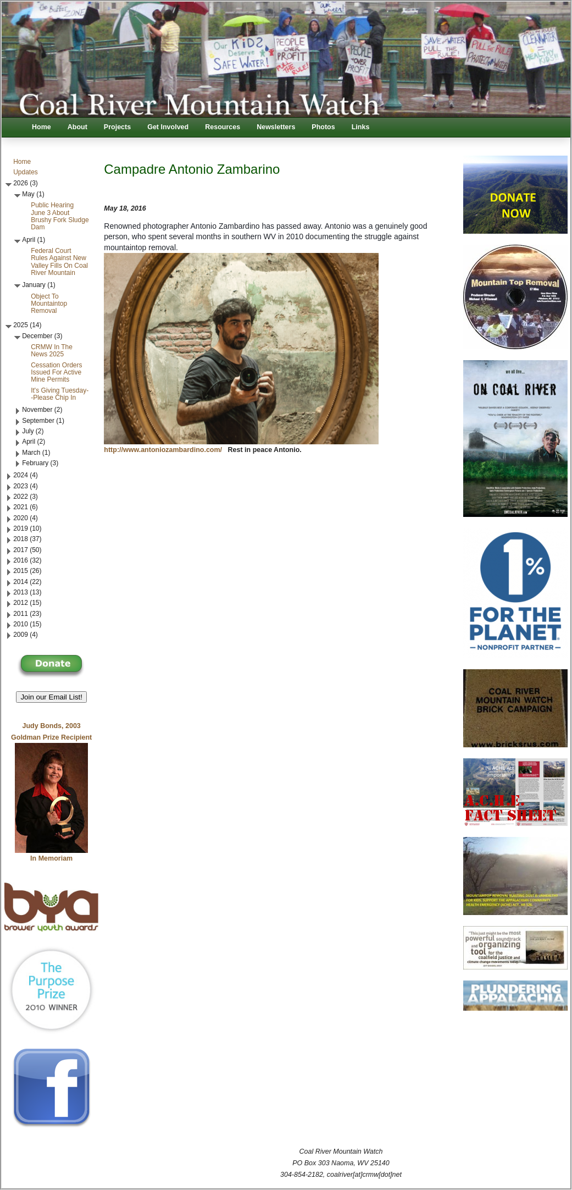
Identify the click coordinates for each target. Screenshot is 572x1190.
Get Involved (167, 127)
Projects (117, 127)
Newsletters (276, 127)
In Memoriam (51, 858)
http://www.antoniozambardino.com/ (163, 450)
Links (361, 127)
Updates (25, 172)
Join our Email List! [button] (51, 697)
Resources (222, 127)
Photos (323, 127)
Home (41, 127)
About (77, 127)
